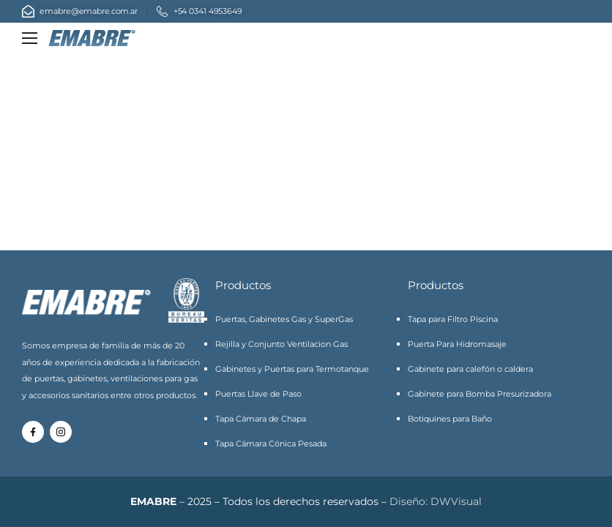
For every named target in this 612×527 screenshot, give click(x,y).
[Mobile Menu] (29, 38)
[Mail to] (80, 11)
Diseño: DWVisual (435, 501)
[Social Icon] (33, 432)
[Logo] (91, 38)
